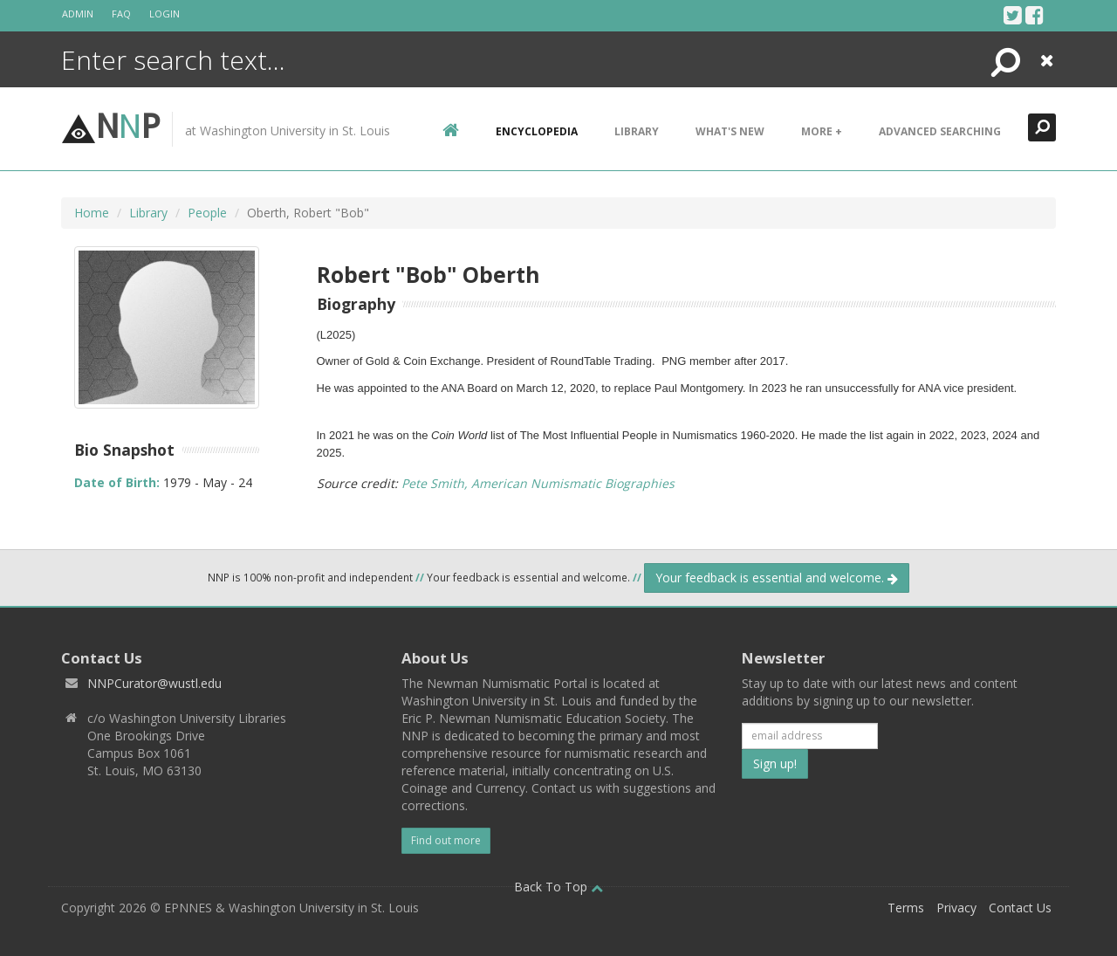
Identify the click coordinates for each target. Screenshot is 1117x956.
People (207, 212)
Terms (905, 907)
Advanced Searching (940, 131)
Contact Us (1020, 907)
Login (164, 13)
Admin (77, 13)
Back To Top (558, 886)
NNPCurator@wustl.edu (154, 683)
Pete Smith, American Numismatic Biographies (538, 483)
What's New (730, 131)
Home (91, 212)
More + (821, 131)
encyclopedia (537, 131)
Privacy (956, 907)
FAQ (121, 13)
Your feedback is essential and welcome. (776, 577)
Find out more (446, 840)
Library (636, 131)
